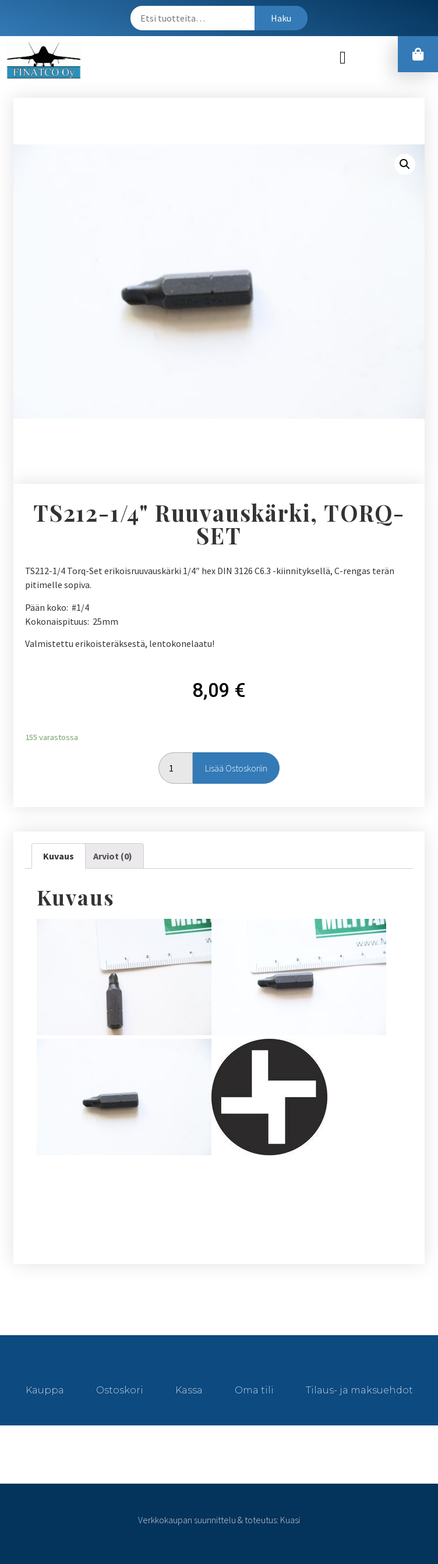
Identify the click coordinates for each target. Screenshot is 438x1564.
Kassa (189, 1390)
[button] (343, 57)
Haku (281, 18)
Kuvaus (58, 856)
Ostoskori (119, 1390)
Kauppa (45, 1390)
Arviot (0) (112, 856)
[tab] (58, 856)
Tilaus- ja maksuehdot (359, 1390)
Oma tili (254, 1390)
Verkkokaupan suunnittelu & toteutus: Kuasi (219, 1520)
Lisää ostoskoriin (236, 768)
